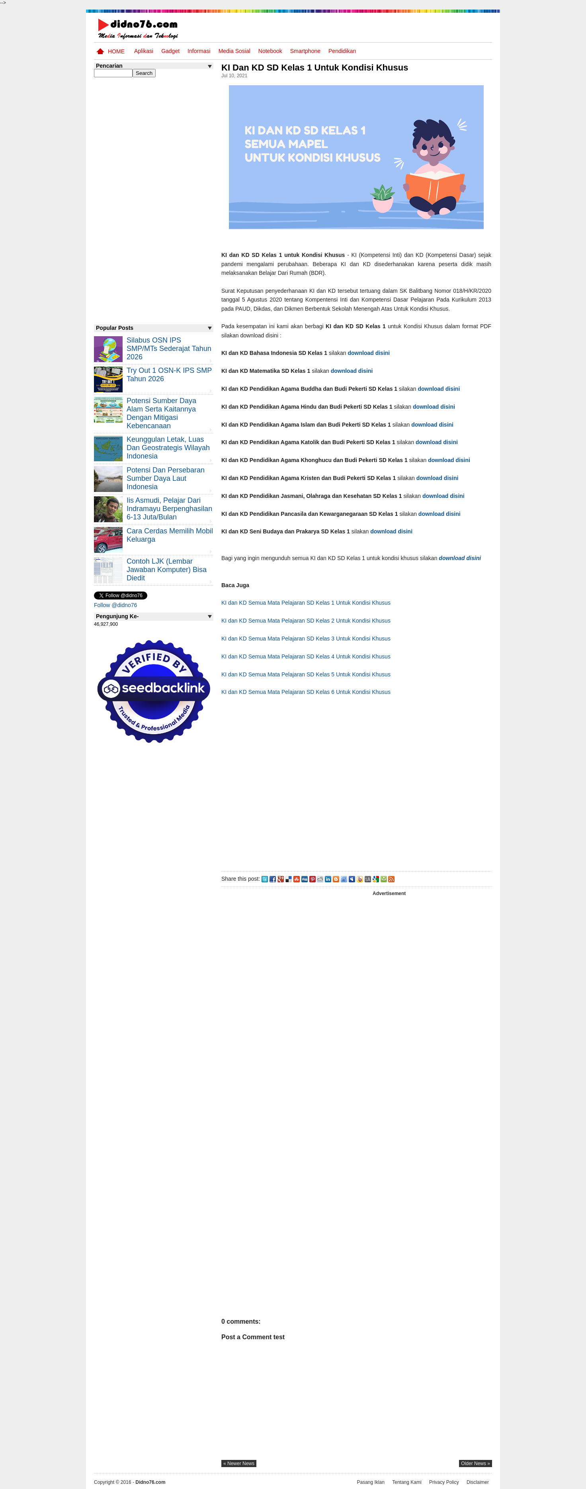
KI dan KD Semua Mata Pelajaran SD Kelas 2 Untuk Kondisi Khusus (306, 620)
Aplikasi (143, 51)
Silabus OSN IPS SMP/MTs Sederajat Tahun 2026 (169, 348)
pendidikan (342, 51)
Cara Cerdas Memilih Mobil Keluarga (170, 535)
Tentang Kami (406, 1482)
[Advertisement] (356, 786)
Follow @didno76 (115, 605)
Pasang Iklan (370, 1482)
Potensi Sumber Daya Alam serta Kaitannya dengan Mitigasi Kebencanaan (161, 413)
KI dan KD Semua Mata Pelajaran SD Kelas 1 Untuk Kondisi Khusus (306, 603)
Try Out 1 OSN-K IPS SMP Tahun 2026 (169, 374)
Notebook (270, 51)
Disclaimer (478, 1482)
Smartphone (305, 51)
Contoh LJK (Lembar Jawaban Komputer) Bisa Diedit (167, 569)
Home (116, 51)
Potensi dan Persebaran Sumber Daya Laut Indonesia (166, 478)
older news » (475, 1463)
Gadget (170, 51)
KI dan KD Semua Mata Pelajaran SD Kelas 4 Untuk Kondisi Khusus (306, 656)
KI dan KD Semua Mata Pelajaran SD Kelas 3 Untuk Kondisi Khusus (306, 638)
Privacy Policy (444, 1482)
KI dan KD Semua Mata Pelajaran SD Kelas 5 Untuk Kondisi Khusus (306, 674)
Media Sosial (234, 51)
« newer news (238, 1463)
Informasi (199, 51)
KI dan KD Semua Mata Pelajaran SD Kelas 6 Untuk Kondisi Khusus (306, 692)
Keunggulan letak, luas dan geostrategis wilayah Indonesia (168, 447)
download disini (369, 353)
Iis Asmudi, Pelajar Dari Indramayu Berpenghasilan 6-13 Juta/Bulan (169, 508)
